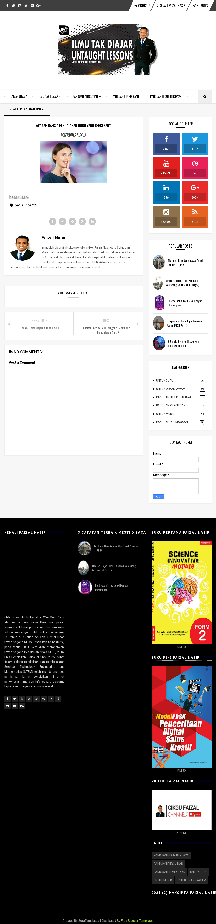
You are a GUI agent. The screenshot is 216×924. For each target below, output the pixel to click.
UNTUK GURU (164, 380)
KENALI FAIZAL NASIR (171, 5)
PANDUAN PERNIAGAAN (125, 96)
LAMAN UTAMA (19, 96)
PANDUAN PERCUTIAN (85, 96)
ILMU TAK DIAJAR (48, 96)
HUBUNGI (200, 5)
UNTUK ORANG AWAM (170, 389)
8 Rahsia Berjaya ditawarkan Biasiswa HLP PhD (183, 343)
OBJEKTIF (142, 5)
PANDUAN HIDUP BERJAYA (165, 96)
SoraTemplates (88, 921)
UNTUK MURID (165, 413)
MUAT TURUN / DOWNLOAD (25, 109)
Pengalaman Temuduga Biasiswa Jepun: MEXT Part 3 (184, 323)
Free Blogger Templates (137, 921)
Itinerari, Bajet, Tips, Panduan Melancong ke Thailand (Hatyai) (182, 282)
